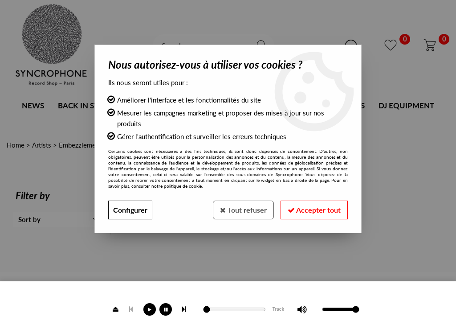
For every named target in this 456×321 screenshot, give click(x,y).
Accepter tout (314, 210)
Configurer (130, 210)
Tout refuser (243, 210)
